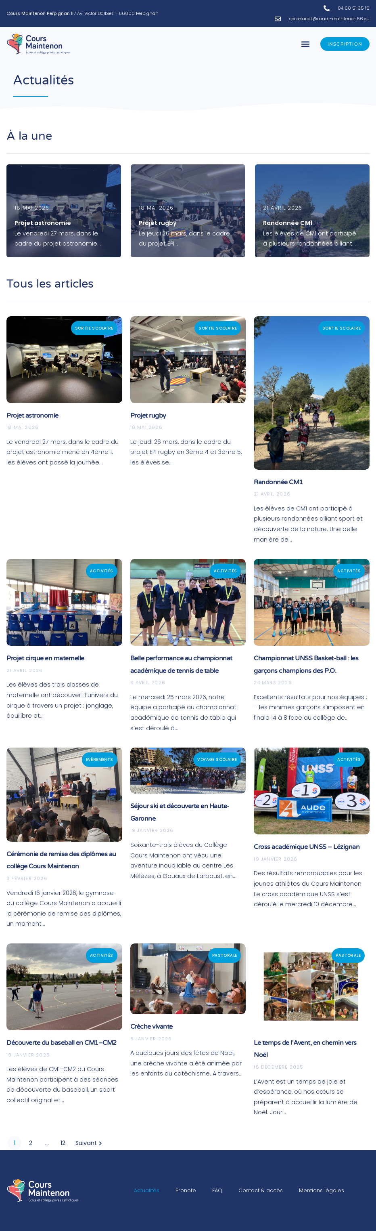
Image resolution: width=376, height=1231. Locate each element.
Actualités (146, 1190)
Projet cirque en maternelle (45, 658)
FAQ (217, 1190)
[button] (305, 44)
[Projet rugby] (188, 210)
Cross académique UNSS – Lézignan (306, 847)
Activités (101, 570)
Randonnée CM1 (278, 482)
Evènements (99, 759)
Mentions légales (321, 1190)
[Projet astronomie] (63, 210)
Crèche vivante (151, 1027)
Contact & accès (260, 1190)
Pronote (185, 1190)
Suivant (89, 1143)
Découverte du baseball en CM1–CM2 (61, 1043)
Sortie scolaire (94, 328)
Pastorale (224, 955)
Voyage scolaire (217, 759)
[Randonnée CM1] (312, 210)
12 (63, 1143)
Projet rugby (148, 416)
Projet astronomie (32, 416)
